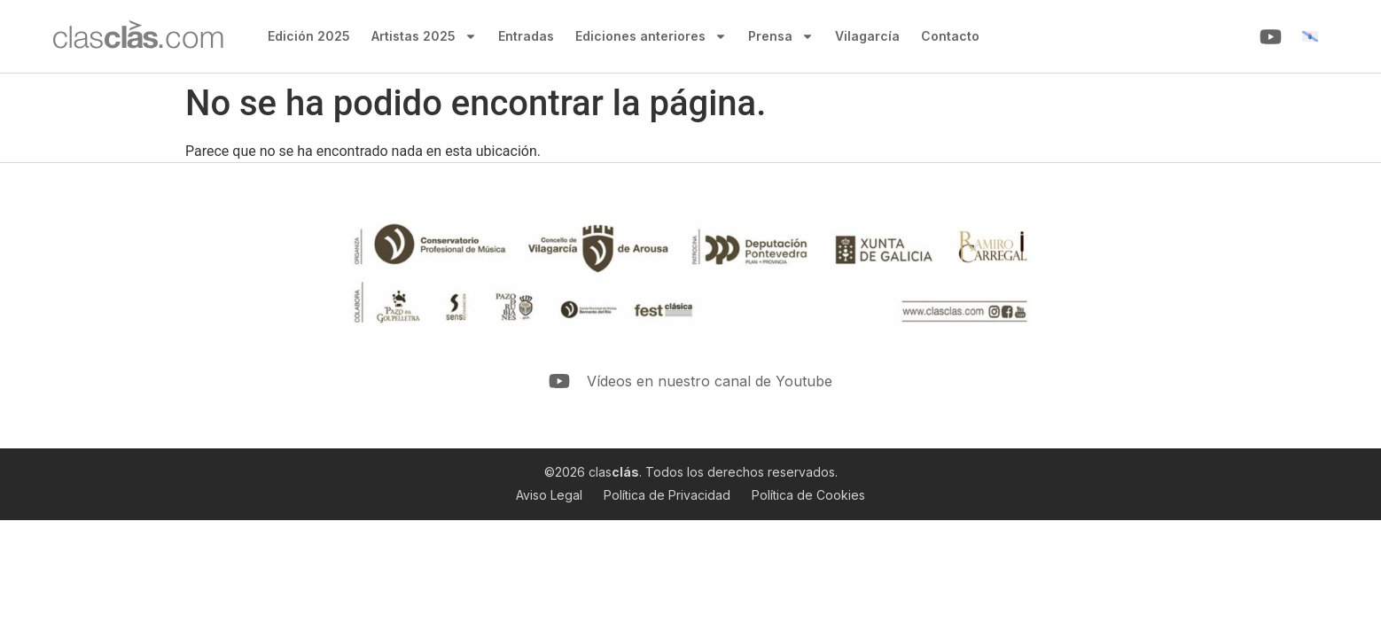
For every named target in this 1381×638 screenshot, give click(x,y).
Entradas (526, 35)
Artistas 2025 (424, 36)
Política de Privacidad (667, 494)
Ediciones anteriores (651, 36)
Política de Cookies (808, 494)
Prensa (781, 36)
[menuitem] (1310, 37)
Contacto (950, 35)
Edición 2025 (309, 35)
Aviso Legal (549, 494)
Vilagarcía (867, 35)
